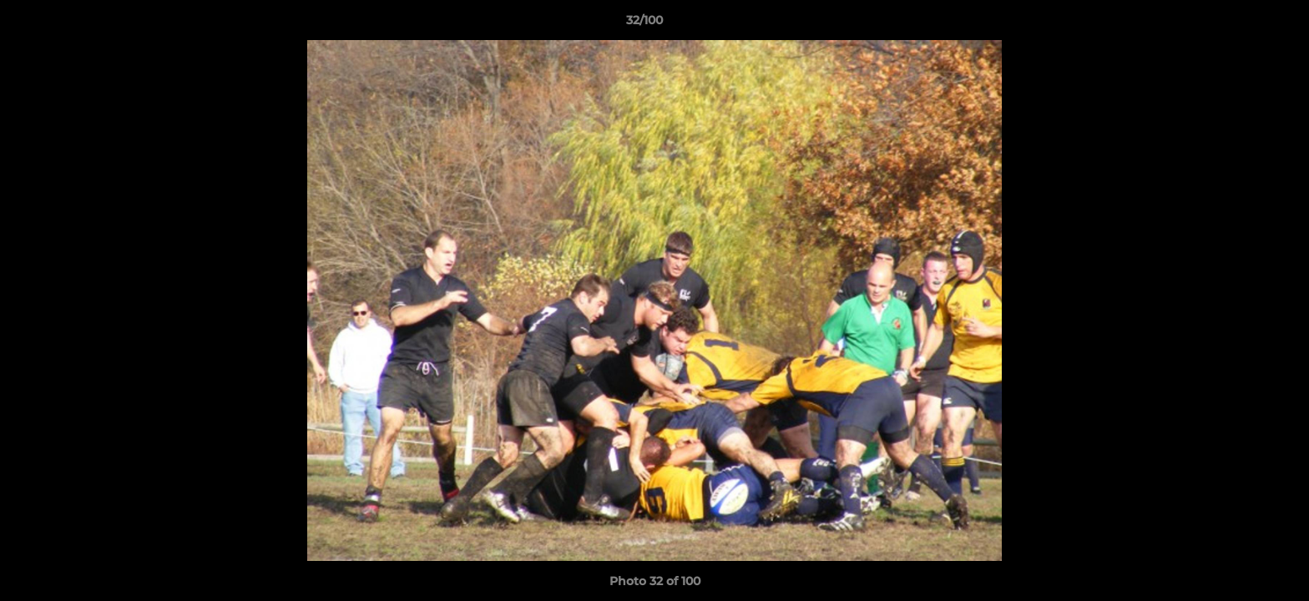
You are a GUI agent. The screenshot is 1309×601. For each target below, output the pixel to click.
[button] (1239, 24)
